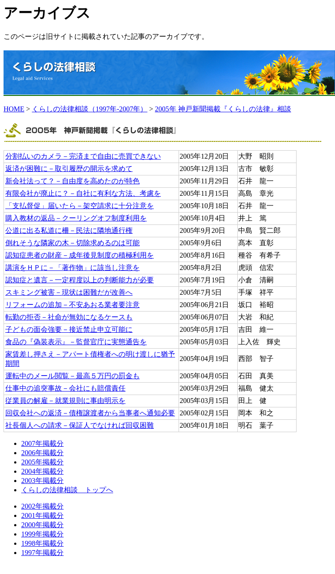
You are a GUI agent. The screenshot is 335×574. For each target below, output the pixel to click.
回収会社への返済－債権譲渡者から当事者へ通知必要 (90, 413)
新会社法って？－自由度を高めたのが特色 (72, 181)
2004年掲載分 (42, 471)
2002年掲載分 (42, 506)
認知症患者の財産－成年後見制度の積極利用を (79, 255)
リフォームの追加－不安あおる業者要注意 (72, 304)
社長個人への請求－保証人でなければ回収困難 (79, 425)
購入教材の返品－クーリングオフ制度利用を (76, 218)
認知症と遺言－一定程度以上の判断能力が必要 (79, 280)
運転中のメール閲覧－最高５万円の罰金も (72, 376)
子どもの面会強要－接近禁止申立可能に (69, 329)
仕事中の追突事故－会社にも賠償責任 (65, 388)
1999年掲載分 (42, 534)
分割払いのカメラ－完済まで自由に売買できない (83, 156)
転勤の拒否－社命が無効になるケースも (69, 317)
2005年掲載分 (42, 462)
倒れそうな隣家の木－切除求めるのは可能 (72, 243)
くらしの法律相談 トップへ (67, 490)
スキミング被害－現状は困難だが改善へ (69, 292)
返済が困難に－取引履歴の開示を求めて (69, 168)
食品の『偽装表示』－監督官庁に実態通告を (76, 342)
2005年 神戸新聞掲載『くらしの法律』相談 (223, 109)
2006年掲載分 (42, 452)
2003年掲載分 (42, 480)
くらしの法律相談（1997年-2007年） (89, 109)
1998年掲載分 (42, 543)
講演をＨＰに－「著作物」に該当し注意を (72, 267)
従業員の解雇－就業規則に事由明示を (65, 400)
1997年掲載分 (42, 552)
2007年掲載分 (42, 443)
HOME (14, 109)
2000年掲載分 (42, 524)
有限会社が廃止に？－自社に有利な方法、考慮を (83, 193)
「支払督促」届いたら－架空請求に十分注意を (79, 205)
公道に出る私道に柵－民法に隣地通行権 (69, 230)
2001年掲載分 (42, 515)
